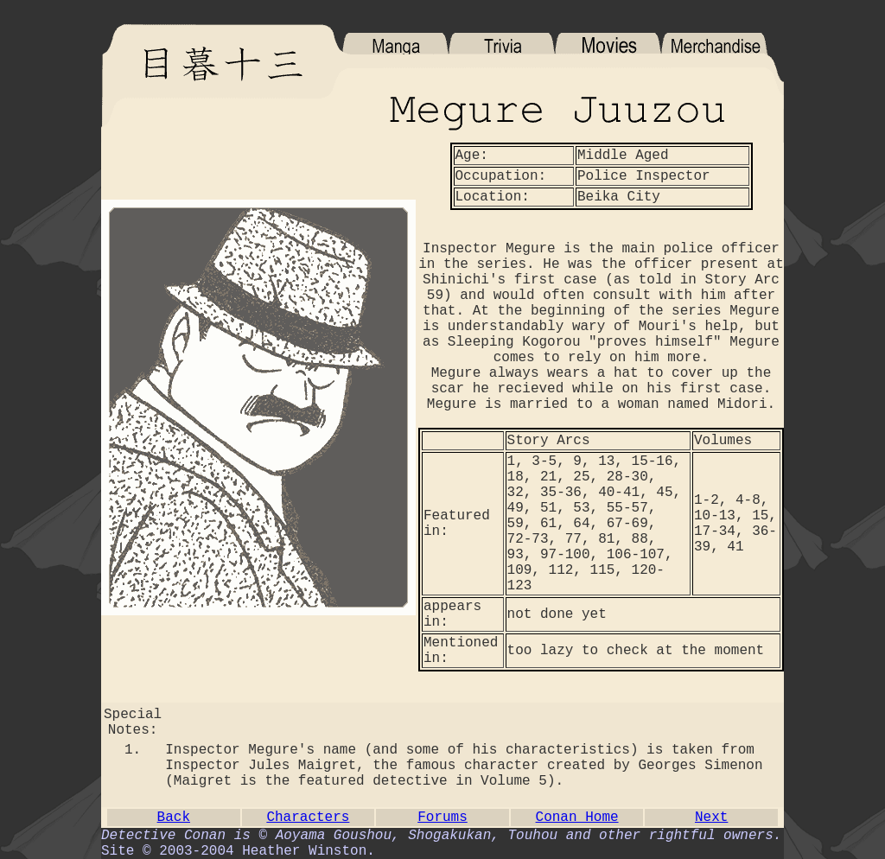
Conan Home (577, 817)
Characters (307, 817)
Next (711, 817)
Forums (442, 817)
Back (173, 817)
